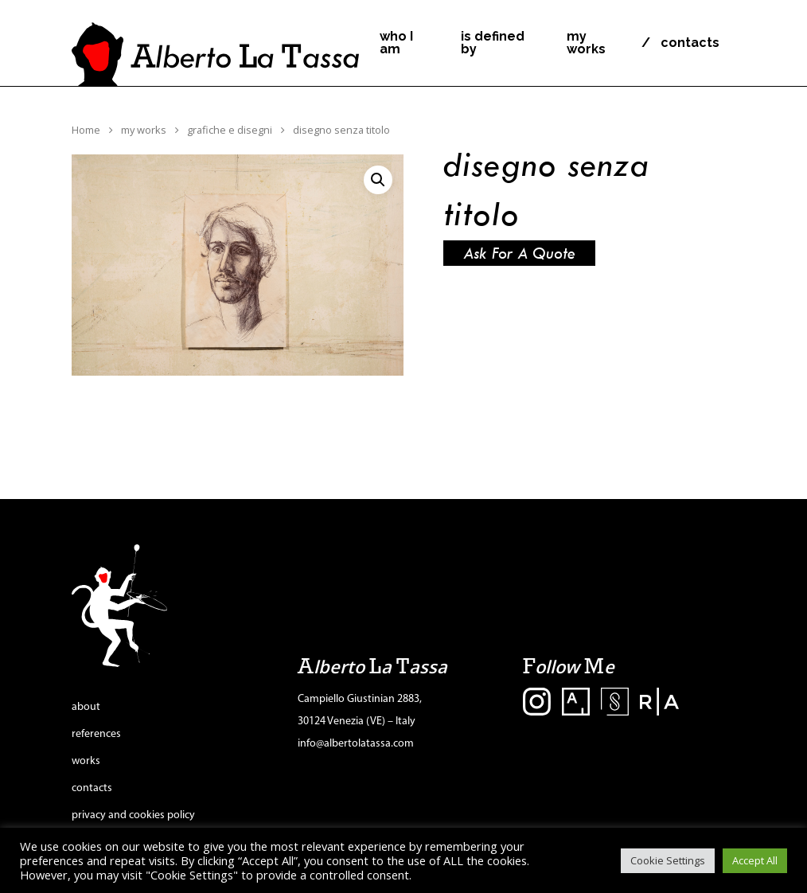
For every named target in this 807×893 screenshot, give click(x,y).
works (86, 761)
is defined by (492, 43)
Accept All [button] (755, 860)
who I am (396, 43)
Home (86, 130)
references (96, 734)
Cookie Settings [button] (667, 860)
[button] (378, 180)
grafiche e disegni (229, 130)
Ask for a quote (519, 253)
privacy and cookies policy (133, 815)
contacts (690, 43)
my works (586, 43)
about (86, 707)
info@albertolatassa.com (356, 744)
